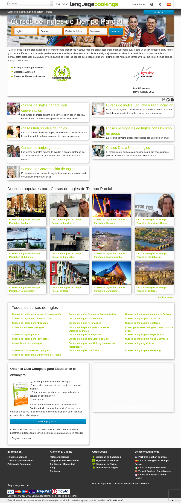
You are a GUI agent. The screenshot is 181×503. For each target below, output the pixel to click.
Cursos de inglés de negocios (85, 334)
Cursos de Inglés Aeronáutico (85, 323)
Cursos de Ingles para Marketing (143, 350)
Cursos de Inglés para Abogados (30, 323)
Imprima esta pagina (107, 467)
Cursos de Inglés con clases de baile (32, 318)
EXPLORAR (63, 4)
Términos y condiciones (20, 460)
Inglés (50, 11)
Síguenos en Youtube (107, 460)
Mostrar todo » (166, 297)
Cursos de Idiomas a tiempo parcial (25, 11)
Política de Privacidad (19, 464)
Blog (52, 467)
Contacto (55, 471)
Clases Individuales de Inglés (44, 128)
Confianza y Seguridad (62, 464)
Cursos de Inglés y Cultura (139, 343)
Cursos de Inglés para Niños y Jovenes (146, 339)
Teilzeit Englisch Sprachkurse (153, 471)
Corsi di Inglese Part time (150, 467)
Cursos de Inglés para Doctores (142, 323)
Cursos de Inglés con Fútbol (84, 350)
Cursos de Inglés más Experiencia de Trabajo (37, 354)
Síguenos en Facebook (108, 457)
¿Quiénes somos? (17, 457)
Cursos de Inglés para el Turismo (143, 318)
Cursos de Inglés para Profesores (30, 339)
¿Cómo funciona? (59, 457)
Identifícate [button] (138, 4)
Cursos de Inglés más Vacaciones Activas (148, 314)
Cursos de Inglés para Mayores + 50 (144, 334)
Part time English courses (151, 457)
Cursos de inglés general (40, 148)
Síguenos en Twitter (107, 464)
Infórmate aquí (115, 500)
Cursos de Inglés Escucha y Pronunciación (139, 105)
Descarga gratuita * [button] (48, 421)
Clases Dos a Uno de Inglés (128, 148)
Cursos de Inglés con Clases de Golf (88, 339)
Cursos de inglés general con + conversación (45, 107)
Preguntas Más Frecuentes (64, 460)
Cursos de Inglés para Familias (85, 318)
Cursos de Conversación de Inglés (48, 169)
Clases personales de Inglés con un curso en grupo (139, 130)
